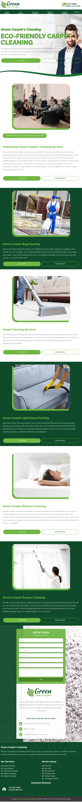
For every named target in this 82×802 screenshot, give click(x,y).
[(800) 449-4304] (20, 729)
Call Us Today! (71, 4)
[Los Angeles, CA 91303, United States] (20, 723)
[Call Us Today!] (64, 4)
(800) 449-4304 (73, 6)
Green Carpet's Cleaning (25, 799)
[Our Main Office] (4, 789)
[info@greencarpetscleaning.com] (20, 734)
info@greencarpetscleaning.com (35, 734)
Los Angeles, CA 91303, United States (37, 723)
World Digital (67, 799)
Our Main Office (15, 788)
